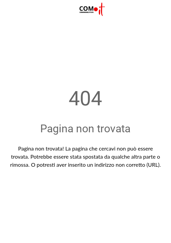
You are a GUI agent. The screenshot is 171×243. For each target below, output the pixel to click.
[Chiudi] (9, 9)
